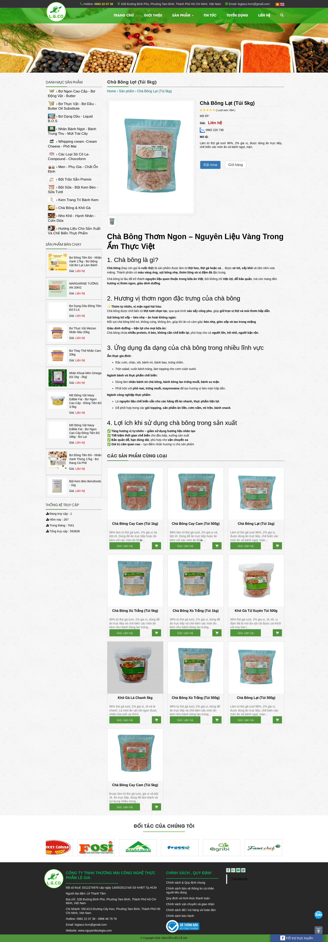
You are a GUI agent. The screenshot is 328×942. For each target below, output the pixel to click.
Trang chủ (124, 15)
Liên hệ (264, 15)
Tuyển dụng (237, 15)
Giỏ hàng (235, 165)
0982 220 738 (212, 130)
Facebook (239, 879)
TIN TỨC (210, 15)
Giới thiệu (153, 15)
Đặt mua (210, 165)
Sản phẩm (182, 15)
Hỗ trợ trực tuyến (296, 938)
